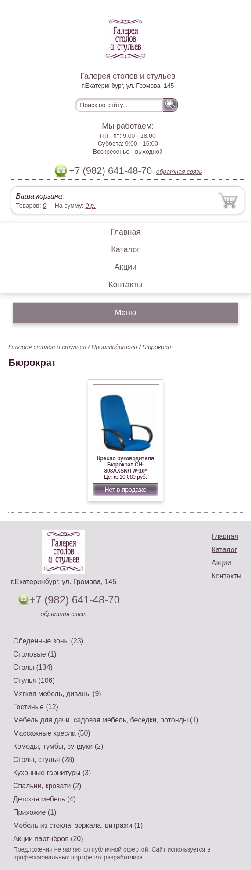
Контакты (125, 284)
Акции (125, 267)
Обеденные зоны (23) (48, 641)
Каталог (125, 249)
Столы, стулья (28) (43, 759)
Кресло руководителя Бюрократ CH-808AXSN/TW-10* (125, 464)
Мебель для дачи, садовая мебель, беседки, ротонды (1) (105, 720)
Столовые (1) (35, 654)
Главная (126, 231)
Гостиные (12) (35, 707)
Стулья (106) (34, 680)
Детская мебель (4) (44, 799)
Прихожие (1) (34, 812)
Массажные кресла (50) (51, 733)
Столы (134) (33, 667)
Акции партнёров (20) (48, 838)
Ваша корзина (39, 196)
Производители (114, 346)
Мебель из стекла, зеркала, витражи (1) (78, 825)
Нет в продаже (125, 489)
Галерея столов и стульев (47, 346)
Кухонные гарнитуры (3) (52, 772)
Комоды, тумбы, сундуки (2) (58, 746)
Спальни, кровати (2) (47, 786)
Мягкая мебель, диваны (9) (57, 693)
